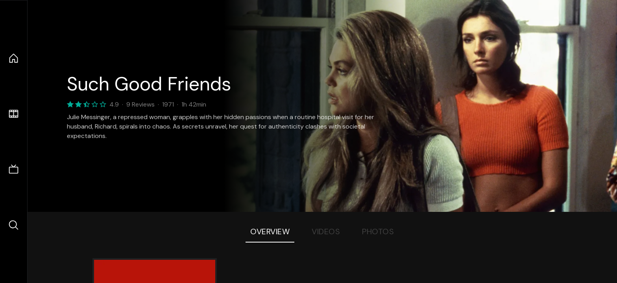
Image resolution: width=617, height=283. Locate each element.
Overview (270, 231)
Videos (326, 231)
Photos (378, 231)
